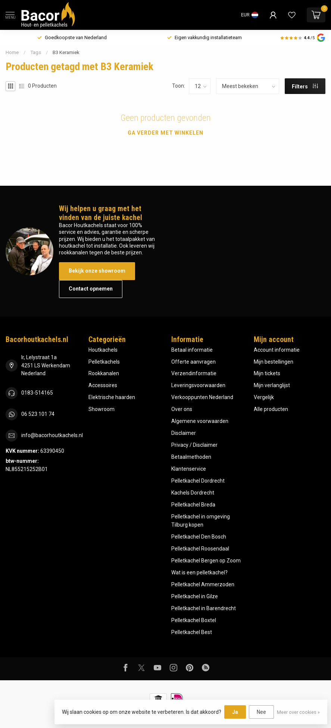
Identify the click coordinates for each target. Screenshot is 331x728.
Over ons (181, 409)
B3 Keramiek (66, 52)
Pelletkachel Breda (193, 505)
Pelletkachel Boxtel (193, 620)
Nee (261, 712)
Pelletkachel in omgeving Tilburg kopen (200, 521)
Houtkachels (103, 350)
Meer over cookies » (298, 712)
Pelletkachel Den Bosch (198, 537)
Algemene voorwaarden (199, 421)
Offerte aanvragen (193, 362)
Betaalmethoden (191, 457)
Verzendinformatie (193, 373)
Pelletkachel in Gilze (194, 596)
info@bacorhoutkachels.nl (52, 435)
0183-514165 (37, 393)
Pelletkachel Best (191, 632)
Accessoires (102, 385)
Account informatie (277, 350)
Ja (235, 712)
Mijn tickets (267, 373)
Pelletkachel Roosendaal (200, 549)
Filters (305, 87)
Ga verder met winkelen (165, 133)
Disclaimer (183, 433)
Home (12, 52)
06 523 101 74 (37, 414)
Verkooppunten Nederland (202, 397)
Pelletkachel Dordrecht (198, 481)
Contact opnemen (91, 289)
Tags (35, 52)
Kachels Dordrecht (192, 493)
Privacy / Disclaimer (194, 445)
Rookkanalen (103, 373)
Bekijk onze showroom (97, 271)
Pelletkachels (104, 362)
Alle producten (271, 409)
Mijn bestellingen (273, 362)
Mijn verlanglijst (272, 385)
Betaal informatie (192, 350)
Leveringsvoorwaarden (198, 385)
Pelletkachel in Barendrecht (203, 608)
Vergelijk (264, 397)
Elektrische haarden (111, 397)
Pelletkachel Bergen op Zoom (206, 561)
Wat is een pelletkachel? (199, 572)
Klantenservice (188, 469)
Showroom (101, 409)
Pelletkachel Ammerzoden (202, 584)
